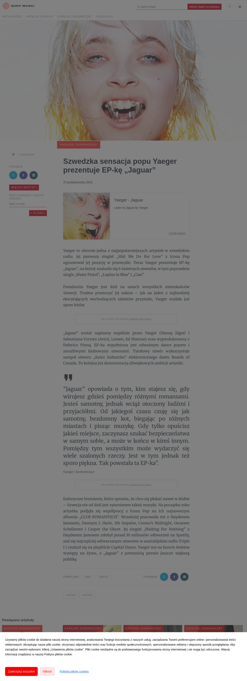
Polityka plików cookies (74, 671)
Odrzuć (47, 671)
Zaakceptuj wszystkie (21, 671)
